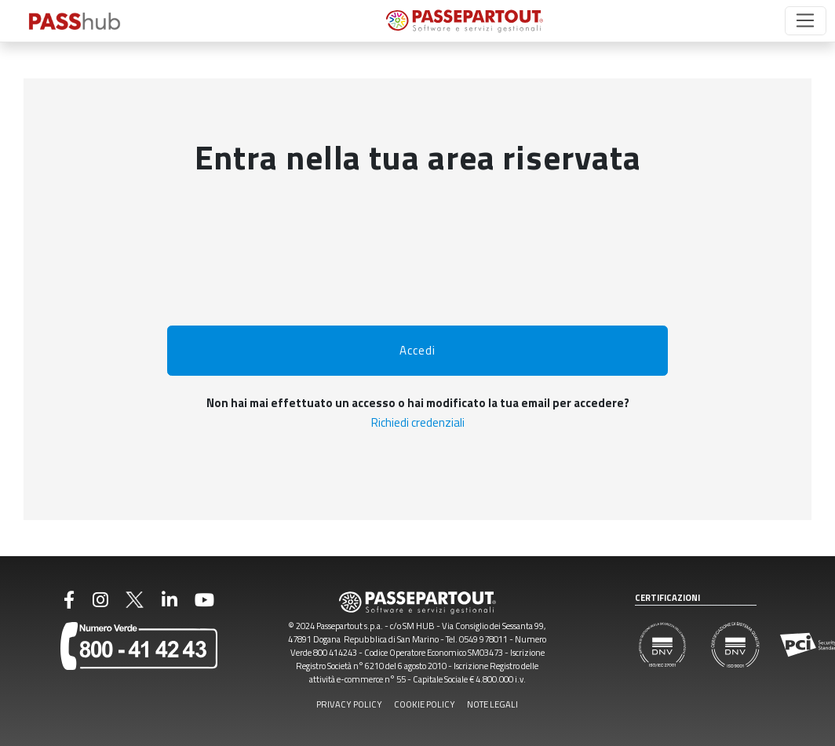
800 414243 (335, 652)
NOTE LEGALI (492, 704)
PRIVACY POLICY (349, 704)
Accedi (417, 350)
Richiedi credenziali (418, 422)
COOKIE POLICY (424, 704)
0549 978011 (483, 639)
